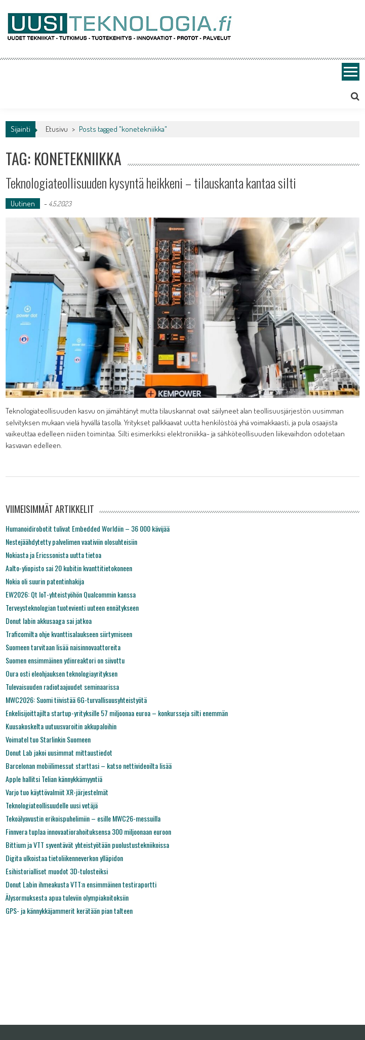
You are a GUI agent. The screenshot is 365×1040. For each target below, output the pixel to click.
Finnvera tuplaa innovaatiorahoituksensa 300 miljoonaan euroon (88, 831)
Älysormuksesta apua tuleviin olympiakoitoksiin (67, 897)
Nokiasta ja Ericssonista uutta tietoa (53, 554)
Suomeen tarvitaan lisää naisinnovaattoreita (63, 647)
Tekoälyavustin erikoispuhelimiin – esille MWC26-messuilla (83, 818)
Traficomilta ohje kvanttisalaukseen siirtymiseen (69, 633)
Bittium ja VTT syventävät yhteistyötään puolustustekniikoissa (87, 844)
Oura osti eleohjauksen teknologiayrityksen (61, 673)
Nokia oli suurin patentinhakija (45, 581)
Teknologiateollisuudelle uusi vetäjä (52, 805)
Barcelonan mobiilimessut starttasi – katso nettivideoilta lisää (89, 765)
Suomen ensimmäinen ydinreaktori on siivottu (65, 660)
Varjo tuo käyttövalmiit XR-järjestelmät (57, 792)
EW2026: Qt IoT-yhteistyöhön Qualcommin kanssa (71, 594)
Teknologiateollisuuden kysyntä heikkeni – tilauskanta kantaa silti (151, 183)
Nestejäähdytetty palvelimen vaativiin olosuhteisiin (71, 541)
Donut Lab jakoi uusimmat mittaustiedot (59, 752)
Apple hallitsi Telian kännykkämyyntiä (54, 778)
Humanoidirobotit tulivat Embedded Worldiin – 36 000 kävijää (88, 528)
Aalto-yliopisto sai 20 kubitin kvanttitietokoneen (69, 568)
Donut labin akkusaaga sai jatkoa (49, 620)
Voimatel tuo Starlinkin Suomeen (48, 739)
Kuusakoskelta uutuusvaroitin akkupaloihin (61, 726)
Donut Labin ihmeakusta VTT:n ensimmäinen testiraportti (81, 884)
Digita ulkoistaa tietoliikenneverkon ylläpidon (64, 857)
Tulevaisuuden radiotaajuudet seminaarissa (62, 686)
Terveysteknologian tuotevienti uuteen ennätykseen (72, 607)
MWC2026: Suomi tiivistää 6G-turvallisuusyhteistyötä (76, 699)
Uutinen (23, 203)
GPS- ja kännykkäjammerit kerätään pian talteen (69, 910)
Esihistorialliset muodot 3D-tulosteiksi (57, 871)
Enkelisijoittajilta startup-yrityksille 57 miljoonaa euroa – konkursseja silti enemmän (117, 713)
